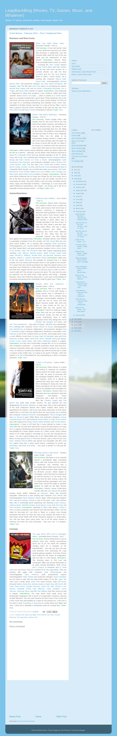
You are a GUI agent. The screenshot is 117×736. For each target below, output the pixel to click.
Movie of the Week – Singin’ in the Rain (81, 253)
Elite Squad (50, 241)
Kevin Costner (61, 419)
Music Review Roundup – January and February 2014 (81, 217)
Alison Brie (27, 584)
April (77, 205)
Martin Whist (56, 248)
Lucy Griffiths (45, 172)
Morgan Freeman (33, 586)
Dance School (30, 110)
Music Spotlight (77, 151)
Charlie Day (49, 584)
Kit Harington (49, 336)
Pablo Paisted (28, 577)
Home (38, 716)
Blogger (82, 730)
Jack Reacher (24, 162)
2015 (76, 176)
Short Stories (76, 154)
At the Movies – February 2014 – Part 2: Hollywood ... (81, 293)
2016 (76, 173)
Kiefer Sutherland (44, 341)
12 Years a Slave (39, 160)
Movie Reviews (77, 138)
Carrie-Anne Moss (37, 339)
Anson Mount (41, 505)
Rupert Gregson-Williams (56, 157)
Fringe (20, 157)
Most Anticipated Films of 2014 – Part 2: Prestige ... (82, 261)
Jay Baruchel (48, 255)
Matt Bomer (13, 172)
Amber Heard (32, 422)
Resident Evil (51, 322)
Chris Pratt (35, 582)
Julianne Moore (15, 505)
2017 (76, 170)
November (79, 184)
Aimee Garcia (41, 258)
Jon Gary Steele (47, 84)
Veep (12, 160)
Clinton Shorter (39, 327)
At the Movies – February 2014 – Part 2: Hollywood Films (35, 33)
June (78, 199)
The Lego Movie (39, 534)
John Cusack (54, 65)
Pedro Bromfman (59, 243)
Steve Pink (58, 43)
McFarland (13, 446)
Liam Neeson (53, 491)
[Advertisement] (38, 697)
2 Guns (49, 327)
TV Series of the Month (79, 156)
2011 (76, 325)
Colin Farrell (44, 164)
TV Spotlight (76, 161)
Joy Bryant (38, 88)
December (79, 181)
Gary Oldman (23, 253)
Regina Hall (24, 88)
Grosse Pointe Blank (44, 67)
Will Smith (62, 169)
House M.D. (21, 419)
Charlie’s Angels (51, 400)
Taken (11, 427)
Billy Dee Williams (40, 591)
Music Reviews (77, 148)
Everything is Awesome (32, 603)
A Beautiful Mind (23, 155)
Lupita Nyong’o (60, 503)
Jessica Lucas (15, 341)
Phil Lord (50, 534)
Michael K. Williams (22, 255)
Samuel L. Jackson (24, 258)
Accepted (39, 74)
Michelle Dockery (28, 505)
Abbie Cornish (49, 253)
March (78, 208)
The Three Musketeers (18, 324)
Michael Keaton (36, 253)
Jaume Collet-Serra (50, 453)
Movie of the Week (78, 141)
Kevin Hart (36, 86)
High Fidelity (61, 67)
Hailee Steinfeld (44, 422)
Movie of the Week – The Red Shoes (80, 309)
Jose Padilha (49, 198)
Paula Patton (24, 91)
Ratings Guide (76, 69)
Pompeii (39, 284)
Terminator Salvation (28, 405)
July (77, 196)
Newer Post (15, 716)
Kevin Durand (24, 172)
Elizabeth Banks (15, 584)
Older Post (61, 716)
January (79, 315)
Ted (17, 84)
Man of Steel (32, 438)
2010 (76, 328)
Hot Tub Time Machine (57, 74)
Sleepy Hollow (28, 500)
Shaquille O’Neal (24, 589)
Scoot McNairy (15, 507)
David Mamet (61, 96)
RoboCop (39, 198)
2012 (76, 322)
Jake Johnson (55, 586)
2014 (76, 179)
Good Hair (40, 81)
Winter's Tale (33, 617)
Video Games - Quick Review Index (84, 72)
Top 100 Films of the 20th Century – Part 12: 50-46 (81, 234)
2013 (76, 319)
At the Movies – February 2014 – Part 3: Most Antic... (81, 284)
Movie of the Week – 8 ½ (80, 240)
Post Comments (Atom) (27, 721)
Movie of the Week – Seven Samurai (81, 277)
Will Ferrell (59, 584)
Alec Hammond (15, 500)
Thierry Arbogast (56, 415)
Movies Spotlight (77, 145)
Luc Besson (18, 417)
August (78, 193)
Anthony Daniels (38, 584)
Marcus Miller (61, 79)
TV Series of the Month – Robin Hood (81, 246)
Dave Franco (20, 586)
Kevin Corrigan (56, 172)
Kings (11, 157)
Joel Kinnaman (32, 251)
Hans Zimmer (24, 160)
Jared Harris (27, 341)
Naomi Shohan (56, 162)
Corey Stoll (51, 505)
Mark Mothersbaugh (52, 572)
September (80, 190)
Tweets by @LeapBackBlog (81, 91)
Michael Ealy (14, 88)
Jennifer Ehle (37, 255)
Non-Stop (37, 453)
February (79, 211)
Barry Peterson (31, 574)
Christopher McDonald (51, 88)
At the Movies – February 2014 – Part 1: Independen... (81, 301)
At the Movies (41, 615)
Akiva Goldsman (50, 115)
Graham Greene (28, 174)
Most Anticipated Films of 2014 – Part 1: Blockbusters (82, 269)
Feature (74, 135)
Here (61, 110)
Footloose (59, 84)
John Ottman (58, 495)
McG (49, 362)
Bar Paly (59, 505)
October (79, 187)
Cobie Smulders (53, 589)
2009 (76, 331)
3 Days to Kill (41, 362)
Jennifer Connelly (27, 167)
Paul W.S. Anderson (54, 284)
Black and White (28, 446)
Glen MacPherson (16, 329)
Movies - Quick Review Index (82, 74)
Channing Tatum (23, 591)
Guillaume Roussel (28, 415)
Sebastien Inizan (36, 419)
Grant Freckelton (60, 577)
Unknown (44, 493)
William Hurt (35, 172)
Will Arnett (62, 582)
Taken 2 (47, 419)
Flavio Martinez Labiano (32, 498)
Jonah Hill (45, 586)
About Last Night (43, 43)
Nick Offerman (39, 589)
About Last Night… (30, 96)
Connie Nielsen (60, 422)
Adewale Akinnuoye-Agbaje (55, 339)
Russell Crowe (44, 167)
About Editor (76, 66)
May (77, 202)
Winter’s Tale (37, 115)
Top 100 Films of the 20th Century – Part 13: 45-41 (81, 225)
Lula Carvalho (28, 246)
